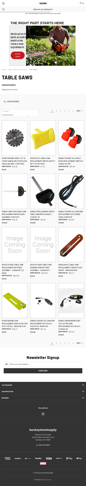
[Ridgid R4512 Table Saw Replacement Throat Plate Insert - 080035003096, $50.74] (71, 244)
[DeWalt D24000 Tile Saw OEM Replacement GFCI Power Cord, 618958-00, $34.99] (71, 191)
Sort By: (6, 111)
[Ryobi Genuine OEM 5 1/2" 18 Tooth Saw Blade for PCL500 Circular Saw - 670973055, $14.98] (14, 138)
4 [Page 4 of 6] (64, 111)
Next (80, 111)
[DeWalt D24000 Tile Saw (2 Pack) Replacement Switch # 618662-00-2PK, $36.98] (71, 138)
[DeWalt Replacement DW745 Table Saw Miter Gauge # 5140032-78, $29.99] (43, 191)
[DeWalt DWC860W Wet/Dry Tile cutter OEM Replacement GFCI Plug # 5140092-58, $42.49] (71, 300)
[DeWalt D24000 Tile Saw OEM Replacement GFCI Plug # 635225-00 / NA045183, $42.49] (43, 300)
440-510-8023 (44, 445)
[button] (18, 54)
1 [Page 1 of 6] (52, 111)
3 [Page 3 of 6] (60, 111)
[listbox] (16, 115)
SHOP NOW (17, 55)
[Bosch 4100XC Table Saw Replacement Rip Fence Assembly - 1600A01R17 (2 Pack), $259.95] (14, 244)
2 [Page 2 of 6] (56, 111)
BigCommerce (47, 480)
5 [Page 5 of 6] (68, 111)
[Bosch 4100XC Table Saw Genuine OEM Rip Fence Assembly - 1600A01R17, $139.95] (43, 244)
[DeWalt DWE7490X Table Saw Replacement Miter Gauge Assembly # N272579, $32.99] (14, 191)
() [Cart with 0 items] (82, 3)
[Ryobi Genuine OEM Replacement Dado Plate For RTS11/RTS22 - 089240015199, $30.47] (14, 300)
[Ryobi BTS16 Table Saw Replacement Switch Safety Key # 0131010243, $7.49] (43, 138)
